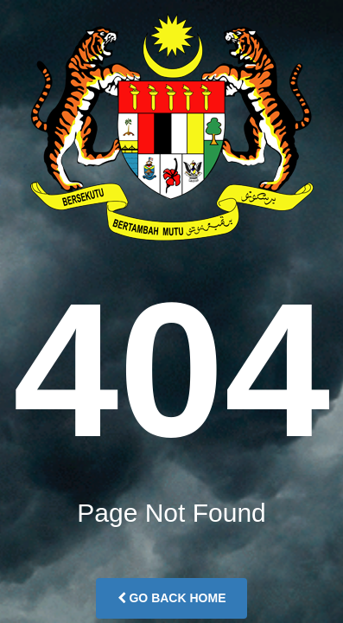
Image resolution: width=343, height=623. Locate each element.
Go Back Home (172, 598)
